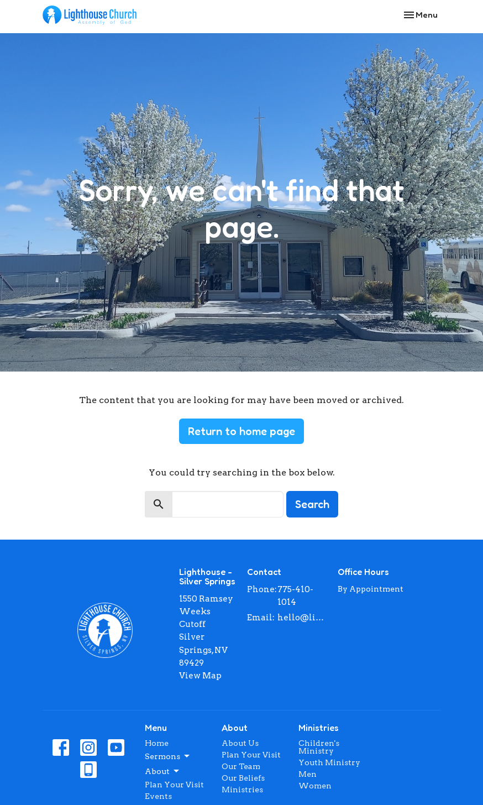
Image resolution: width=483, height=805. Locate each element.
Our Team (241, 766)
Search (312, 504)
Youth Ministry (329, 762)
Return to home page (241, 431)
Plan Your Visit (174, 784)
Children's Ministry (318, 747)
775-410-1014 (295, 595)
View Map (200, 676)
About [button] (163, 771)
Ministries (242, 789)
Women (315, 785)
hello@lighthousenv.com (302, 618)
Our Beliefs (243, 777)
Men (307, 774)
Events (158, 796)
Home (157, 743)
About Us (240, 743)
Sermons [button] (168, 756)
